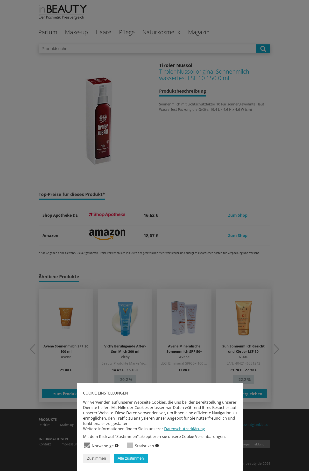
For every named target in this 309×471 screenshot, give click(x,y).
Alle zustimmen (131, 458)
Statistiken (143, 446)
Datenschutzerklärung (184, 428)
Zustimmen (96, 458)
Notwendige (101, 446)
